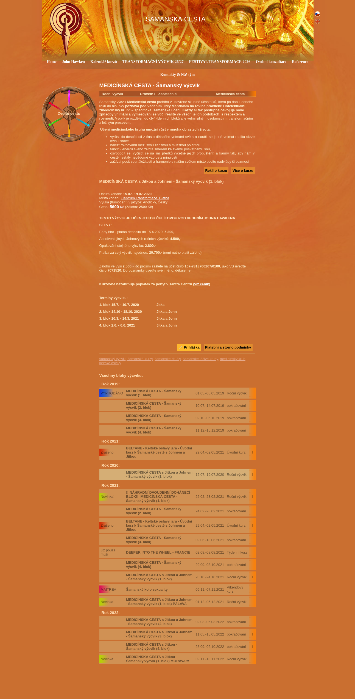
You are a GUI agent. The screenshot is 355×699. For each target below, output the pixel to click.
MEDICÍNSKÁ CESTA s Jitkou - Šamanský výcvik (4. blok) (151, 646)
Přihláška (192, 347)
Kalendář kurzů (103, 61)
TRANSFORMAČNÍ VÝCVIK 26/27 (153, 61)
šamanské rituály (168, 359)
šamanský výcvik (112, 359)
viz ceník (201, 284)
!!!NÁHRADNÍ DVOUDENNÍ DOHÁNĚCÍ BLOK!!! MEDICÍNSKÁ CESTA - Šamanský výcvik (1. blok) (158, 496)
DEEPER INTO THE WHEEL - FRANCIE (158, 552)
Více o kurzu (243, 170)
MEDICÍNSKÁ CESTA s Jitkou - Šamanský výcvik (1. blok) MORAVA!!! (157, 659)
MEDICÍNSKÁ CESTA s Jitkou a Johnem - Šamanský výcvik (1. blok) (159, 474)
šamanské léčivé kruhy (200, 359)
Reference (300, 61)
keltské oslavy (110, 363)
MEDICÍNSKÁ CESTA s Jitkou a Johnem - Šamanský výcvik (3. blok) (159, 634)
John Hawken (73, 61)
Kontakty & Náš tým (177, 74)
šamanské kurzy (140, 359)
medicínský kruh (232, 359)
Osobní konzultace (271, 61)
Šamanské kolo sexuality (147, 589)
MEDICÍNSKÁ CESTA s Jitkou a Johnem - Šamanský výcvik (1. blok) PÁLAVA (159, 602)
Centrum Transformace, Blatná (145, 198)
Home (52, 61)
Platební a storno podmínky (228, 347)
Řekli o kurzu (216, 170)
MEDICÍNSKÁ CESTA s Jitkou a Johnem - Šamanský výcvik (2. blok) (159, 622)
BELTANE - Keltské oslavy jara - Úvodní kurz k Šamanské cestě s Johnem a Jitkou (159, 452)
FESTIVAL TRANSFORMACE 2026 (219, 61)
